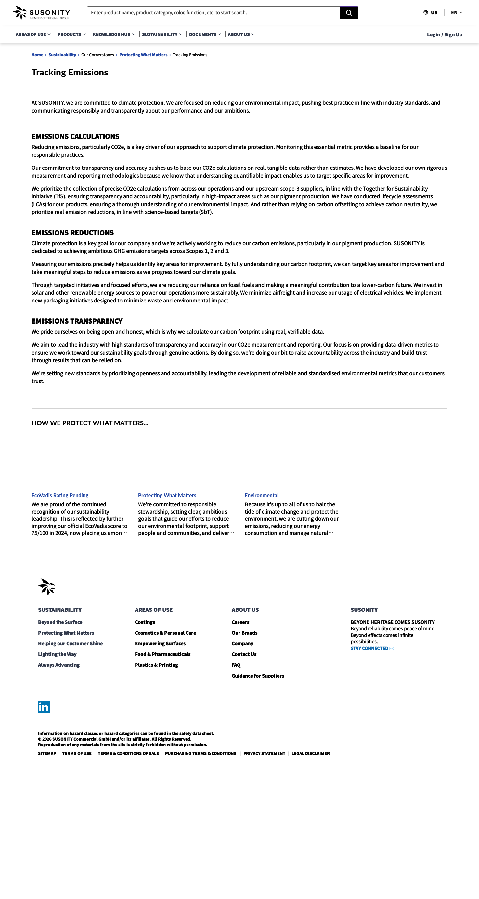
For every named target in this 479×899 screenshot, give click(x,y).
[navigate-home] (41, 13)
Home (37, 54)
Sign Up (453, 34)
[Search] (349, 12)
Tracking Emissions (190, 54)
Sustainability (62, 54)
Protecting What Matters (143, 54)
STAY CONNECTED (369, 773)
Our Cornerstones (97, 54)
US (430, 12)
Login (433, 34)
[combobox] (222, 12)
